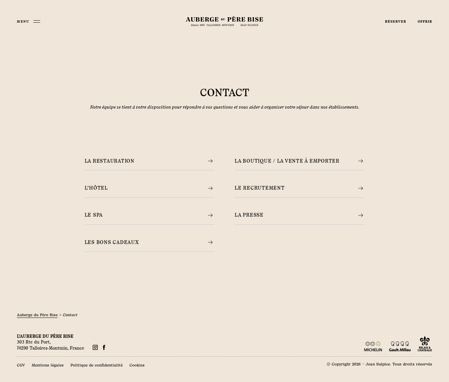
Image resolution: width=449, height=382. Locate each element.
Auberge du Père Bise (37, 314)
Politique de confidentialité (96, 365)
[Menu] (28, 21)
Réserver (395, 21)
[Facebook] (95, 347)
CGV (21, 365)
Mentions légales (48, 365)
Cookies (137, 365)
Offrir (425, 21)
